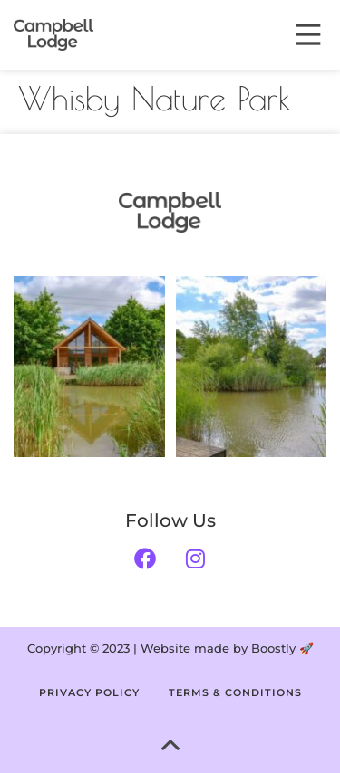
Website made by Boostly (218, 648)
